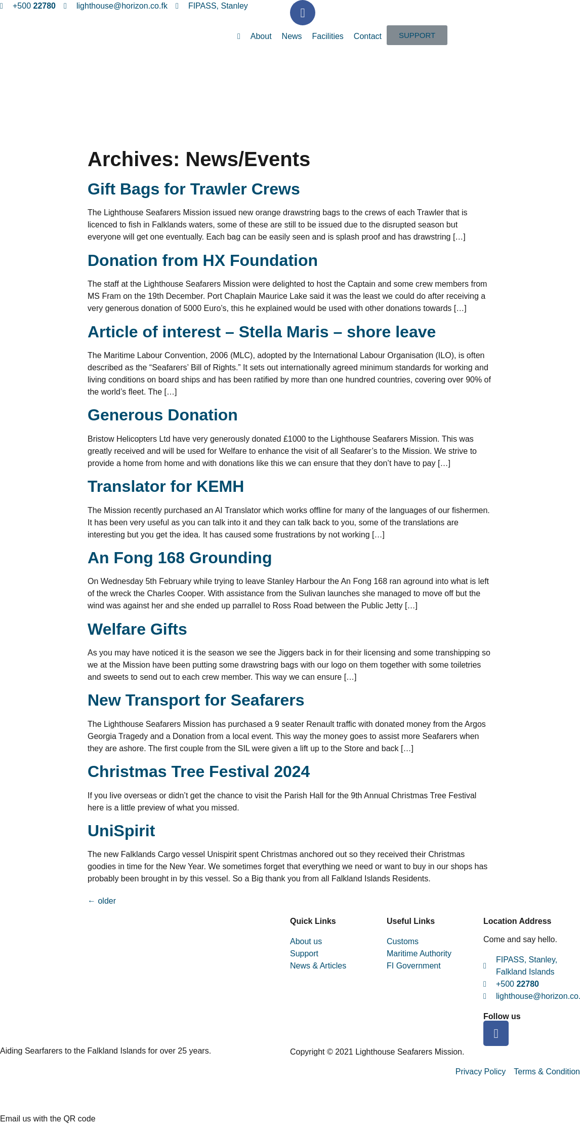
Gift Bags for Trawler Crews (194, 189)
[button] (417, 35)
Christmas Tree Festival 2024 (199, 771)
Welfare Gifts (137, 629)
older (102, 901)
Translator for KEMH (166, 486)
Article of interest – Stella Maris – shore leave (262, 332)
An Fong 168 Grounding (180, 558)
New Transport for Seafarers (196, 700)
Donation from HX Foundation (203, 260)
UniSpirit (121, 831)
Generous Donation (163, 415)
